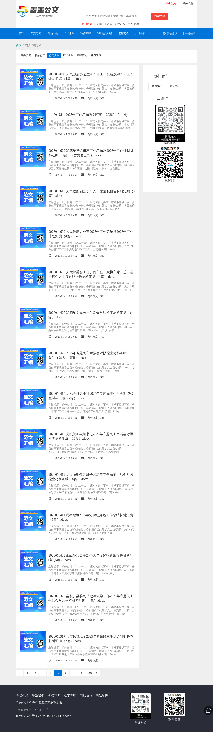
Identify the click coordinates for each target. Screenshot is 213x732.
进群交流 (123, 33)
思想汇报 (120, 24)
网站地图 (102, 695)
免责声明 (70, 695)
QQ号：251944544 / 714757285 (49, 715)
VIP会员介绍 (104, 33)
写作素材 (85, 33)
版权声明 (54, 695)
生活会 (108, 24)
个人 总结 (133, 24)
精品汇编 (52, 33)
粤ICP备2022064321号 (33, 709)
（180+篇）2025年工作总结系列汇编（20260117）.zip (88, 115)
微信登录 (170, 33)
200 (90, 673)
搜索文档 (159, 16)
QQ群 (98, 24)
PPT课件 (69, 33)
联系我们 (38, 695)
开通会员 (170, 3)
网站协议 (86, 695)
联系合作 (188, 3)
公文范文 (36, 33)
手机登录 (188, 33)
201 (98, 673)
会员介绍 (22, 695)
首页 (21, 33)
